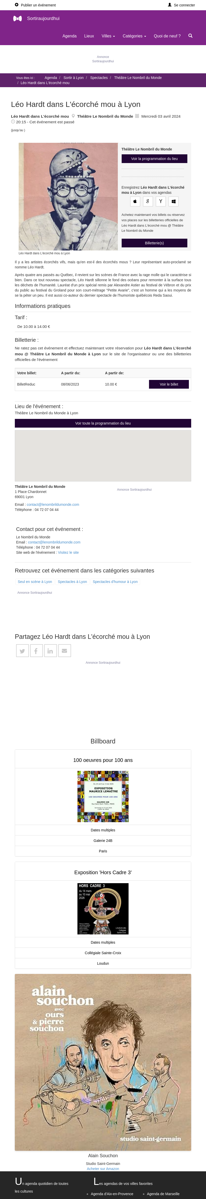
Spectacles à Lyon (72, 582)
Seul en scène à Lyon (35, 582)
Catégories (134, 36)
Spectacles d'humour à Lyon (115, 582)
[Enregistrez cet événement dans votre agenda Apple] (135, 201)
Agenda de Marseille (163, 1194)
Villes (108, 36)
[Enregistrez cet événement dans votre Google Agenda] (148, 201)
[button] (181, 5)
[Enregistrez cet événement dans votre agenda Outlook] (173, 201)
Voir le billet (169, 384)
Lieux (89, 36)
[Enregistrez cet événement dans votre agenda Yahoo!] (161, 201)
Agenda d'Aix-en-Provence (112, 1194)
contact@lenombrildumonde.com (53, 504)
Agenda (69, 36)
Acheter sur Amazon (103, 1169)
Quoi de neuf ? (167, 36)
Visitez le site (68, 552)
